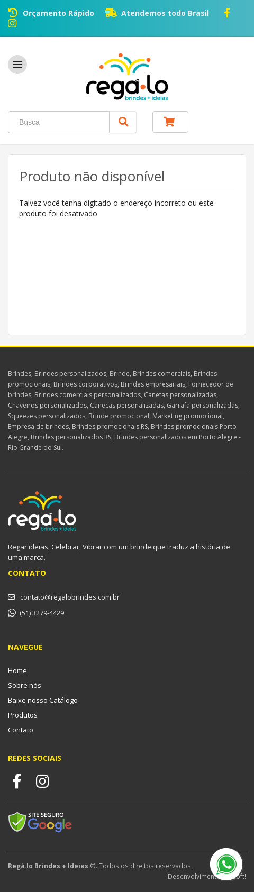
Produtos (23, 715)
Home (17, 670)
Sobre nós (24, 685)
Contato (20, 729)
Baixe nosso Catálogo (43, 700)
